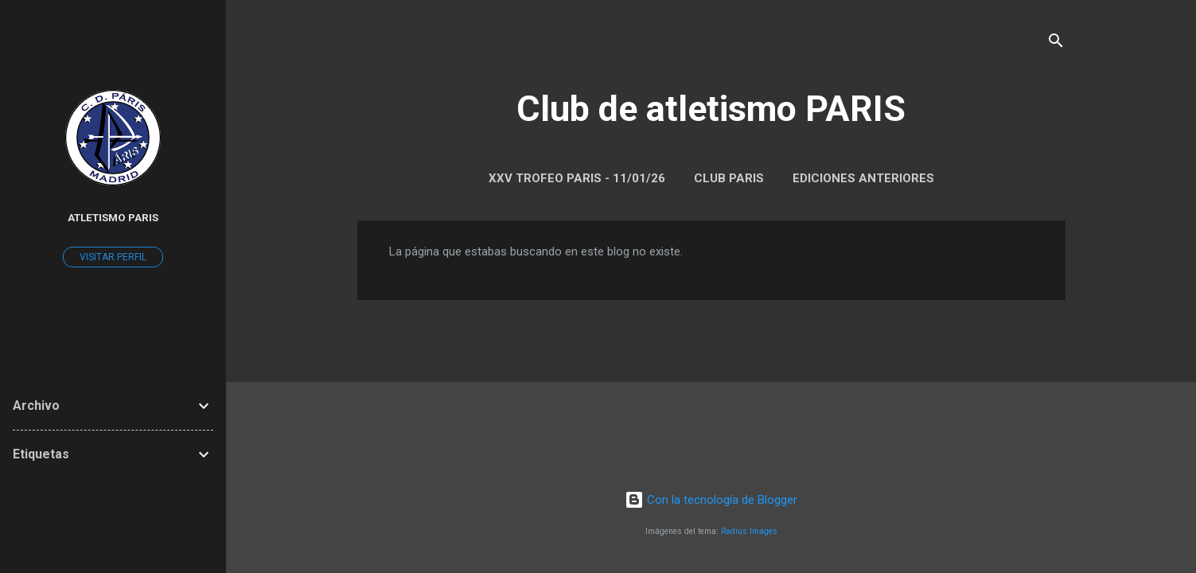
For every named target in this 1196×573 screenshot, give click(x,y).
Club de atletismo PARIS (711, 109)
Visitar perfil (113, 257)
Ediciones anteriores (863, 178)
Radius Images (749, 531)
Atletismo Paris (113, 217)
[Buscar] (1055, 43)
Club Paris (729, 178)
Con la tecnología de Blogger (711, 500)
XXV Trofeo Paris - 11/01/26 (577, 178)
